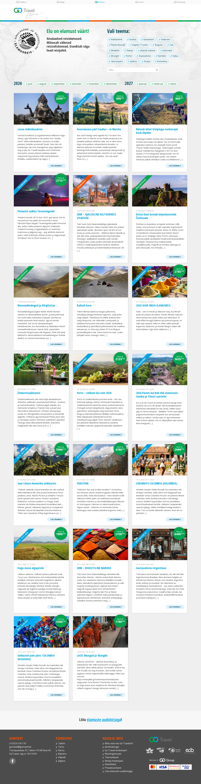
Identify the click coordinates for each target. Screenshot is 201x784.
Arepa (147, 61)
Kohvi (129, 55)
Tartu (61, 746)
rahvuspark (117, 61)
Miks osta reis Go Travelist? (119, 743)
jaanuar (143, 83)
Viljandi (61, 757)
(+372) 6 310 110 (17, 743)
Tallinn (61, 743)
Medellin (115, 50)
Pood (141, 2)
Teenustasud (111, 757)
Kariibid (162, 55)
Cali (171, 44)
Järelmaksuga (112, 746)
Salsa (175, 55)
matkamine (116, 39)
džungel (115, 55)
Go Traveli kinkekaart (116, 750)
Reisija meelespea (114, 760)
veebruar (158, 83)
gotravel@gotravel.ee (20, 746)
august (43, 83)
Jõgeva (61, 760)
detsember (111, 83)
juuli (30, 83)
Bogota (158, 44)
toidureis (165, 39)
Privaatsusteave (113, 767)
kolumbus (162, 61)
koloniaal (167, 50)
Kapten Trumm (140, 44)
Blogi (62, 2)
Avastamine (145, 55)
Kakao (130, 50)
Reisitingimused (113, 753)
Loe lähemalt (56, 166)
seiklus (133, 61)
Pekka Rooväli (118, 44)
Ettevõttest (110, 764)
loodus (132, 39)
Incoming (181, 2)
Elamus (102, 2)
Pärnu (61, 750)
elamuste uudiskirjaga (104, 719)
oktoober (77, 83)
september (59, 83)
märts (173, 83)
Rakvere (62, 753)
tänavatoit (148, 39)
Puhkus (23, 2)
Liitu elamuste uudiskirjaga (119, 771)
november (94, 83)
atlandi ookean (147, 50)
